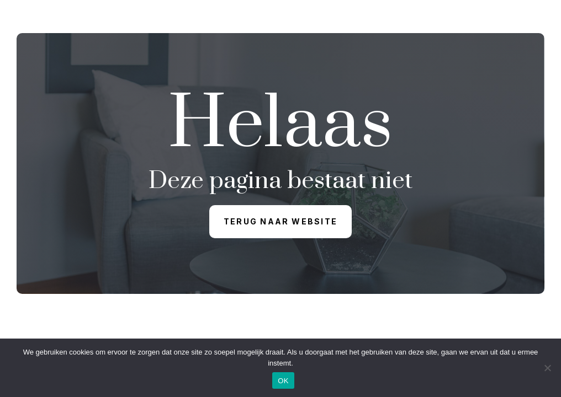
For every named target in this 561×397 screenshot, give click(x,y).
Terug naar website (280, 221)
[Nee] (547, 367)
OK (283, 381)
